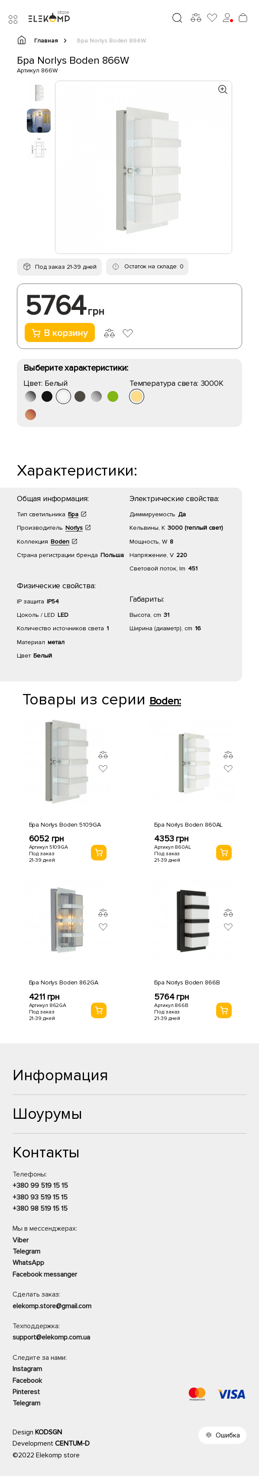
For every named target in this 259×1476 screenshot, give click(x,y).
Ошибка (228, 1435)
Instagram (27, 1369)
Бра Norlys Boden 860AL (188, 824)
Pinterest (26, 1392)
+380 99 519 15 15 (40, 1185)
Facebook (27, 1380)
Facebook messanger (45, 1274)
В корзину (60, 333)
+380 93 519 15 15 (40, 1197)
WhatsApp (28, 1262)
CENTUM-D (72, 1443)
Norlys (74, 527)
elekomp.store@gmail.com (52, 1306)
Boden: (165, 701)
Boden (60, 541)
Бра (73, 514)
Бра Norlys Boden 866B (187, 982)
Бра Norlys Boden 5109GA (65, 824)
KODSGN (48, 1432)
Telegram (26, 1251)
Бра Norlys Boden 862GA (63, 982)
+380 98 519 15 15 (40, 1208)
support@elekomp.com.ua (51, 1337)
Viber (21, 1240)
